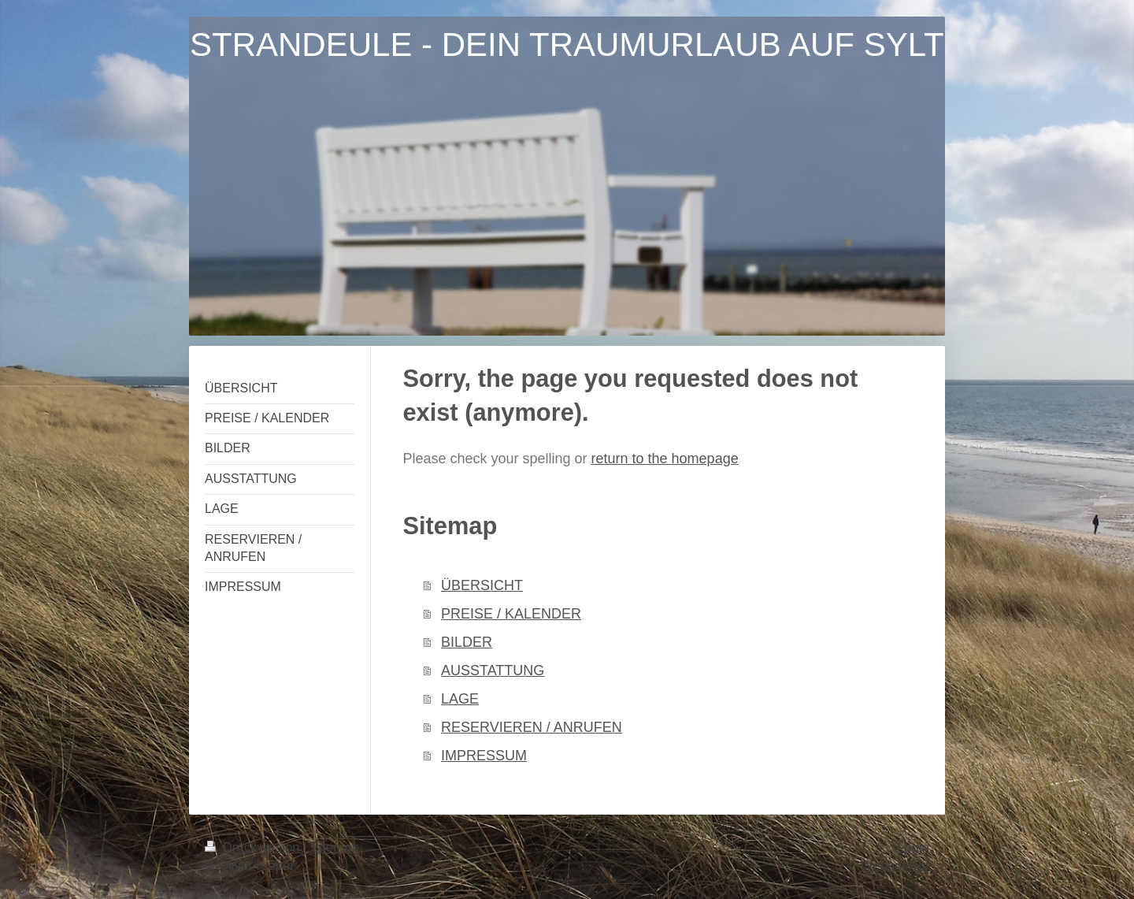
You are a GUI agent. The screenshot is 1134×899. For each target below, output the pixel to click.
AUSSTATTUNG (492, 670)
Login (913, 847)
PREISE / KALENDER (511, 614)
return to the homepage (665, 458)
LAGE (460, 699)
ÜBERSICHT (482, 585)
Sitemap (334, 847)
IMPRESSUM (484, 755)
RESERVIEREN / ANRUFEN (531, 727)
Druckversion (254, 847)
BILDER (466, 642)
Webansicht (895, 865)
